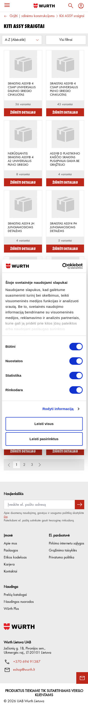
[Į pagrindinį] (44, 5)
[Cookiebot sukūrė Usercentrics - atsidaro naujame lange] (63, 266)
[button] (39, 465)
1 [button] (16, 465)
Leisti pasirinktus (44, 439)
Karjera (9, 564)
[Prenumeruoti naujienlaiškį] (79, 504)
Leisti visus (44, 424)
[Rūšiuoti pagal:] (22, 40)
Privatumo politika (61, 557)
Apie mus (10, 543)
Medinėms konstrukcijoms (36, 16)
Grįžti (11, 16)
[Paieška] (70, 6)
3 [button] (32, 465)
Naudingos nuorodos (19, 602)
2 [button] (24, 465)
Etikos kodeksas (15, 557)
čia (6, 516)
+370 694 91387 (26, 662)
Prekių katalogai (15, 595)
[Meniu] (7, 5)
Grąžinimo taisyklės (63, 550)
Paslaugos (11, 550)
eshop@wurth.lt (24, 670)
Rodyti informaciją (58, 409)
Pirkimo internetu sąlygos (66, 543)
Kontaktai (10, 571)
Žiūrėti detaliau (23, 112)
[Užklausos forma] (82, 678)
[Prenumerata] (39, 504)
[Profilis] (81, 6)
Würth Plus (11, 609)
